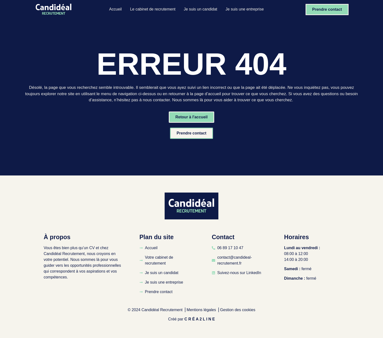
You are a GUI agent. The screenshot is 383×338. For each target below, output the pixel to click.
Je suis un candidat (200, 9)
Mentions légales (201, 310)
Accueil (115, 9)
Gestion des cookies (237, 310)
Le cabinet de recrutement (152, 9)
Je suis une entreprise (244, 9)
